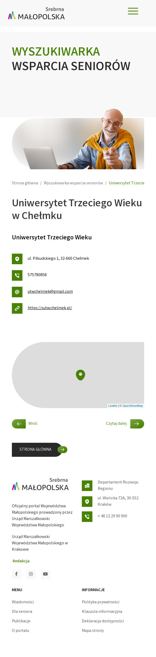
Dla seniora (22, 612)
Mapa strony (93, 631)
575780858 (29, 275)
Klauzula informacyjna (102, 612)
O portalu (20, 631)
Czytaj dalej (125, 424)
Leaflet (112, 405)
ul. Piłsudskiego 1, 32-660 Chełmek (50, 259)
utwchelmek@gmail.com (42, 292)
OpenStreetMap (132, 405)
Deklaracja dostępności (103, 621)
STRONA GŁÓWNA (35, 450)
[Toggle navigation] (133, 11)
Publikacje (21, 621)
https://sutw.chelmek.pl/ (42, 308)
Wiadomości (23, 602)
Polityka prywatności (100, 602)
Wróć (24, 424)
